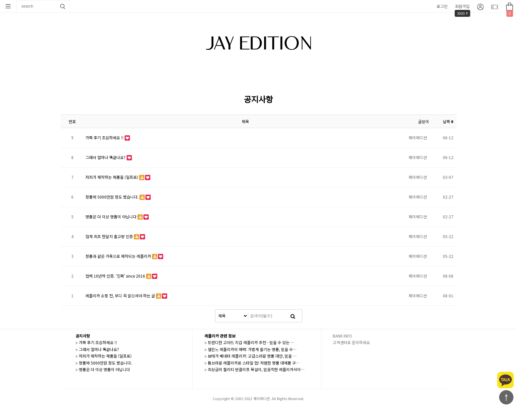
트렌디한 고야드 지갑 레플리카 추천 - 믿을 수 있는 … (251, 342)
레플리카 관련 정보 (219, 336)
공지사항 (83, 336)
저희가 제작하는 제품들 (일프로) (112, 177)
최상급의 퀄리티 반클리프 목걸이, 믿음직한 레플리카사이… (256, 369)
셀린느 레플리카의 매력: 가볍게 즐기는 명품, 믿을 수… (252, 349)
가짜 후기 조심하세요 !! (105, 137)
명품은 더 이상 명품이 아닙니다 (111, 216)
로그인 (442, 6)
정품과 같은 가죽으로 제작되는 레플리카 (118, 256)
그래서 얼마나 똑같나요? (106, 157)
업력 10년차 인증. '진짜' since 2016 (115, 276)
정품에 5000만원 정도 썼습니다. (112, 197)
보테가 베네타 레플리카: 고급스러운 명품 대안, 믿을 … (252, 356)
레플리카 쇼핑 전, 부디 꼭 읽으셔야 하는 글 (120, 295)
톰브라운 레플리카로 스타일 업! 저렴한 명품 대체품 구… (253, 363)
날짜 (448, 121)
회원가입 (462, 6)
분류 (8, 6)
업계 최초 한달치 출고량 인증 (109, 236)
